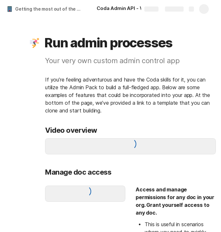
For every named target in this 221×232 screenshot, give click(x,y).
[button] (34, 42)
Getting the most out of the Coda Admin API (49, 9)
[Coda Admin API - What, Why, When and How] (129, 9)
